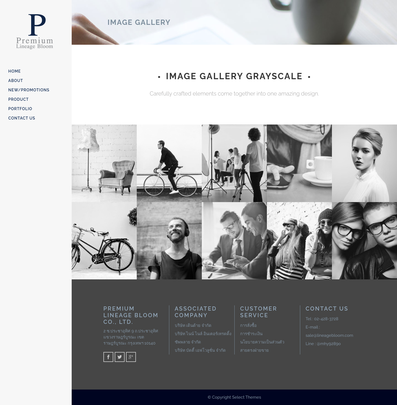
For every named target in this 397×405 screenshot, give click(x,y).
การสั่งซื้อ (248, 325)
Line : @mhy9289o (323, 343)
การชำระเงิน (251, 333)
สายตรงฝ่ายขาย (254, 350)
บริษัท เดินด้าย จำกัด (193, 325)
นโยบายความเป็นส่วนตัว (262, 342)
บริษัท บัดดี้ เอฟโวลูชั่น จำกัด (200, 350)
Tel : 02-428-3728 (322, 318)
